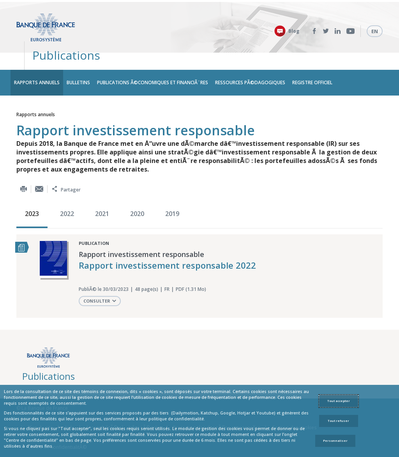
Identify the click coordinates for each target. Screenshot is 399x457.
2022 (67, 194)
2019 (172, 194)
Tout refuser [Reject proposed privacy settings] (338, 421)
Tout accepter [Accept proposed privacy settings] (338, 401)
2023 (32, 194)
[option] (33, 195)
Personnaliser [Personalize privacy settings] (335, 441)
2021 (102, 194)
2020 (137, 194)
